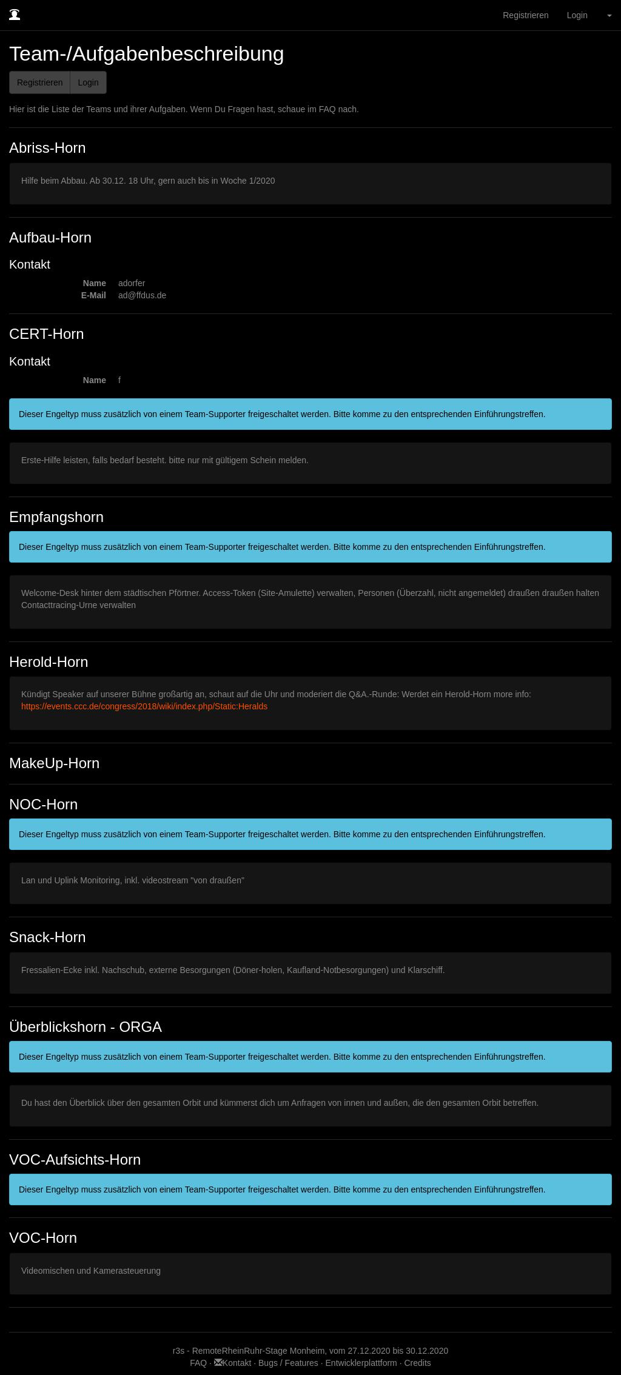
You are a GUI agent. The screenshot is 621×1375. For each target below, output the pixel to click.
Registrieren (525, 15)
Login (577, 15)
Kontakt (233, 1363)
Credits (417, 1363)
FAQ (199, 1363)
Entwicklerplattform (361, 1363)
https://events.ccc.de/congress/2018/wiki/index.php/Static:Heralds (144, 706)
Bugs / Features (288, 1363)
